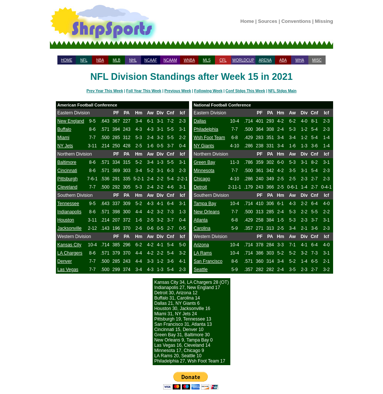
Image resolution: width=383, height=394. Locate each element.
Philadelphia (206, 129)
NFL (83, 60)
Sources (267, 21)
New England (70, 121)
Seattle (200, 269)
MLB (116, 60)
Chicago (202, 178)
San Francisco (208, 261)
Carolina (202, 228)
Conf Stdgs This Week (245, 91)
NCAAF (150, 60)
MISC (316, 60)
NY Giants (204, 145)
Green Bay (204, 162)
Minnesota (204, 170)
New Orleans (206, 211)
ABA (283, 60)
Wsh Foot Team (209, 137)
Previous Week (177, 91)
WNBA (189, 60)
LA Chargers (70, 253)
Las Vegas (67, 269)
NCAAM (170, 60)
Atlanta (200, 220)
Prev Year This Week (105, 91)
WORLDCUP (243, 60)
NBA (100, 60)
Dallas (200, 121)
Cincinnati (67, 170)
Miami (63, 137)
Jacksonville (69, 228)
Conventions (296, 21)
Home (247, 21)
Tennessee (68, 203)
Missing (324, 21)
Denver (64, 261)
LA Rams (203, 253)
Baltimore (67, 162)
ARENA (265, 60)
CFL (223, 60)
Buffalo (64, 129)
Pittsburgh (67, 178)
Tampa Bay (205, 203)
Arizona (201, 244)
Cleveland (67, 187)
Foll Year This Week (143, 91)
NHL (133, 60)
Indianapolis (69, 211)
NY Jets (65, 145)
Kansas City (69, 244)
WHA (299, 60)
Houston (65, 220)
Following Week (208, 91)
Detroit (200, 187)
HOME (66, 60)
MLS (207, 60)
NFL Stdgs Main (282, 91)
